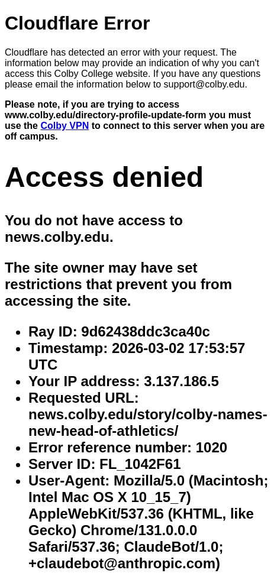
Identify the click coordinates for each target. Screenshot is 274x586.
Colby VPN (64, 126)
